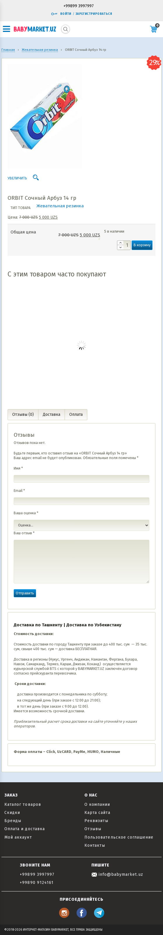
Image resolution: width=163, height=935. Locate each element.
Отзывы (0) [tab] (23, 414)
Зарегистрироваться (94, 13)
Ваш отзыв (24, 533)
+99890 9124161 (37, 882)
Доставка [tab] (51, 414)
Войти (61, 14)
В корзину (142, 245)
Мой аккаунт (18, 837)
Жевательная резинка (60, 205)
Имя (18, 468)
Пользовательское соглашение (118, 837)
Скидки (12, 812)
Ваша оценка (26, 513)
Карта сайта (97, 812)
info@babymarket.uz (117, 874)
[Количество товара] (123, 245)
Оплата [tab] (76, 414)
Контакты (94, 845)
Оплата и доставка (24, 828)
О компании (97, 804)
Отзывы (92, 828)
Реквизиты (96, 820)
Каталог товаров (22, 804)
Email (19, 490)
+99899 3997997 (78, 6)
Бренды (12, 820)
